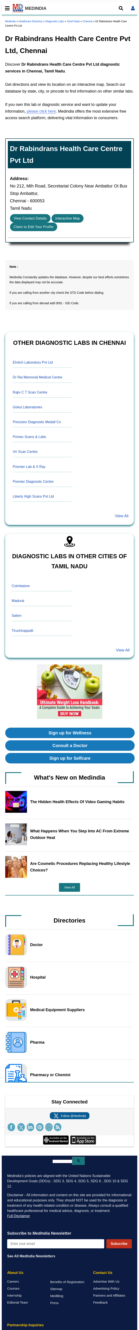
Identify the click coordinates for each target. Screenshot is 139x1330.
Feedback (100, 1302)
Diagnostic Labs (54, 21)
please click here (41, 111)
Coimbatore (21, 586)
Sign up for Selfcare (69, 758)
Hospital (38, 977)
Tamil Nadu (73, 21)
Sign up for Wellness (70, 732)
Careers (13, 1281)
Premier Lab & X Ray (29, 467)
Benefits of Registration (67, 1282)
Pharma (37, 1042)
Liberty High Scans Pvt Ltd (33, 496)
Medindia (10, 21)
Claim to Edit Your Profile (34, 227)
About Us (15, 1273)
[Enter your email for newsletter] (55, 1243)
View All (122, 516)
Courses (13, 1288)
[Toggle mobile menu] (6, 8)
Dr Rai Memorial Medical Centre (37, 377)
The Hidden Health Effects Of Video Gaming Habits (77, 802)
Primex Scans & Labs (29, 437)
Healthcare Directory (30, 21)
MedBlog (56, 1296)
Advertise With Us (106, 1281)
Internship (14, 1295)
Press (54, 1303)
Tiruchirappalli (22, 630)
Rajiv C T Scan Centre (30, 392)
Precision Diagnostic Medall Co (37, 422)
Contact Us (102, 1273)
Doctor (36, 945)
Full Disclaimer (18, 1216)
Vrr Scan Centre (25, 452)
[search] (62, 1161)
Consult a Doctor (69, 745)
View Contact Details (30, 218)
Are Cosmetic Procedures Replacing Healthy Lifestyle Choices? (80, 866)
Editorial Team (17, 1302)
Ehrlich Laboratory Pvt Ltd (33, 362)
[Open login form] (133, 8)
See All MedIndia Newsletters (31, 1256)
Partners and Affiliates (109, 1295)
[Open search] (121, 8)
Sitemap (56, 1289)
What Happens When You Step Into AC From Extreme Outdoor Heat (79, 834)
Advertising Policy (106, 1288)
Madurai (18, 601)
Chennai (87, 21)
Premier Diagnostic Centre (33, 481)
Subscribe (119, 1244)
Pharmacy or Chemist (50, 1075)
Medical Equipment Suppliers (57, 1010)
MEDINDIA (30, 8)
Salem (17, 615)
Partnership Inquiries (25, 1325)
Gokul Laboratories (27, 407)
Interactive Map (67, 218)
